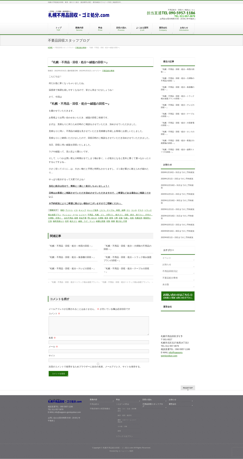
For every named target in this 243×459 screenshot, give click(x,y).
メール (75, 215)
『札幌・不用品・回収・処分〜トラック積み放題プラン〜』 (74, 282)
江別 (50, 221)
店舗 (120, 218)
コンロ (134, 210)
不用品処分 (94, 404)
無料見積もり (58, 221)
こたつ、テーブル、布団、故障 (112, 210)
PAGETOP (188, 388)
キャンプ (82, 210)
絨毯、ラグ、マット (86, 221)
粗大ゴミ (73, 221)
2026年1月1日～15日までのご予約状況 (177, 179)
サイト (52, 359)
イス (76, 210)
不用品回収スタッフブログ (152, 405)
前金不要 (82, 218)
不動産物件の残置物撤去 (100, 409)
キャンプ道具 (92, 210)
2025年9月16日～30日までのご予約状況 (177, 231)
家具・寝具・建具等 (125, 415)
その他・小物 (122, 426)
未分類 (165, 284)
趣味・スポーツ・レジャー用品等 (127, 421)
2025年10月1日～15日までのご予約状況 (177, 225)
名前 (52, 341)
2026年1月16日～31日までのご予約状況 (177, 172)
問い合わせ (92, 218)
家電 (111, 218)
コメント (54, 313)
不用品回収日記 (170, 271)
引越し (126, 218)
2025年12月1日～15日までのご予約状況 (177, 194)
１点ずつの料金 (122, 404)
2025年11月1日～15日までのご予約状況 (177, 209)
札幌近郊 (138, 218)
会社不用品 (68, 218)
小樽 (116, 218)
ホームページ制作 (126, 451)
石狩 (67, 221)
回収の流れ (147, 400)
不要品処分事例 (108, 71)
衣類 (108, 221)
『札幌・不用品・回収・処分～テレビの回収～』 (72, 268)
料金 (118, 400)
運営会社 (172, 404)
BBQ (62, 210)
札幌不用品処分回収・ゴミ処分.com (118, 448)
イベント (166, 258)
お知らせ (166, 264)
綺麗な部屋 (100, 221)
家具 (106, 218)
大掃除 (100, 218)
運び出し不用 (121, 221)
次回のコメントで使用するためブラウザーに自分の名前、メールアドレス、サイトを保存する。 (95, 370)
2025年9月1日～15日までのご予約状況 (177, 237)
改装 (132, 218)
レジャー (82, 215)
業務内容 (93, 400)
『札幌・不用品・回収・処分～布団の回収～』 (70, 246)
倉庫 (76, 218)
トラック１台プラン (124, 436)
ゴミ (128, 210)
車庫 (113, 221)
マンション (66, 215)
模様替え (147, 218)
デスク (140, 210)
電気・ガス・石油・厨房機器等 (127, 410)
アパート (69, 210)
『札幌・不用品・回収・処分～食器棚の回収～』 (72, 257)
